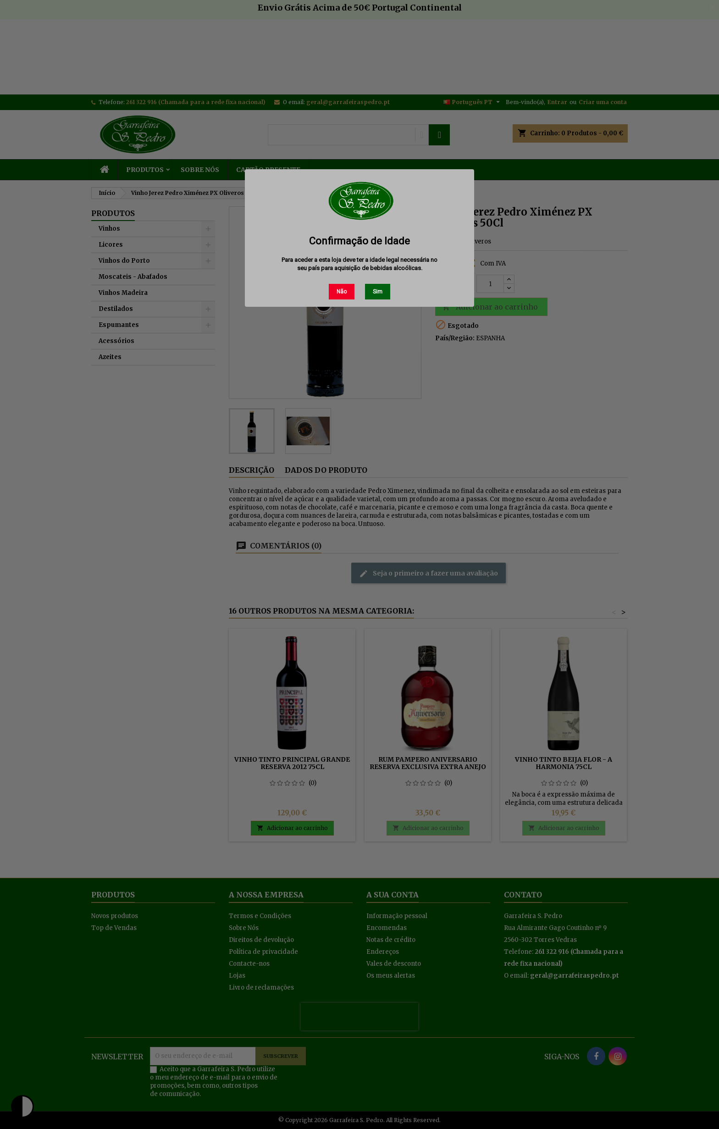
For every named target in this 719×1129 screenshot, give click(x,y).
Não (342, 291)
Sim (377, 291)
